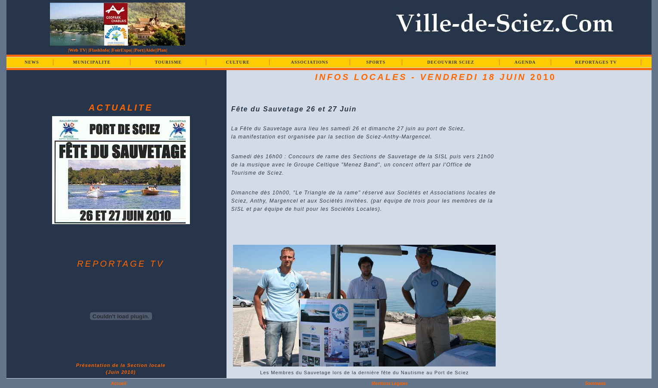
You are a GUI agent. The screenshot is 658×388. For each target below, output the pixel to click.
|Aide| (150, 49)
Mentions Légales (390, 383)
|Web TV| (77, 49)
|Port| (139, 49)
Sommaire (595, 383)
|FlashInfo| (99, 49)
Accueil (119, 383)
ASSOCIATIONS (310, 62)
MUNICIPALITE (91, 62)
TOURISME (168, 62)
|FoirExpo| (121, 49)
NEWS (32, 62)
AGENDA (525, 62)
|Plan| (161, 49)
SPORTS (376, 62)
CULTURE (238, 62)
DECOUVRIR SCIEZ (450, 62)
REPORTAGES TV (596, 62)
